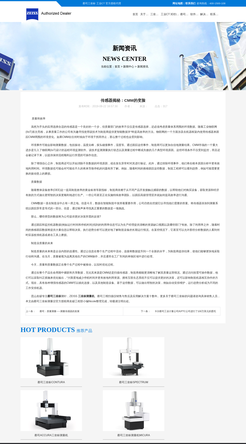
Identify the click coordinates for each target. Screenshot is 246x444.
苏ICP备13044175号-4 (129, 436)
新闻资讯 (142, 66)
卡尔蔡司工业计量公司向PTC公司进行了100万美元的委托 (185, 311)
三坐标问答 (155, 399)
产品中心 (86, 399)
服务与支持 (137, 399)
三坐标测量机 (86, 296)
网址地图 (178, 3)
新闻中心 (128, 66)
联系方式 (192, 399)
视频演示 (103, 399)
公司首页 (53, 399)
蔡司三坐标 (54, 296)
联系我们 (190, 3)
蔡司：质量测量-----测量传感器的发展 (59, 311)
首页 (117, 66)
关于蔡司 (70, 399)
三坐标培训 (174, 399)
